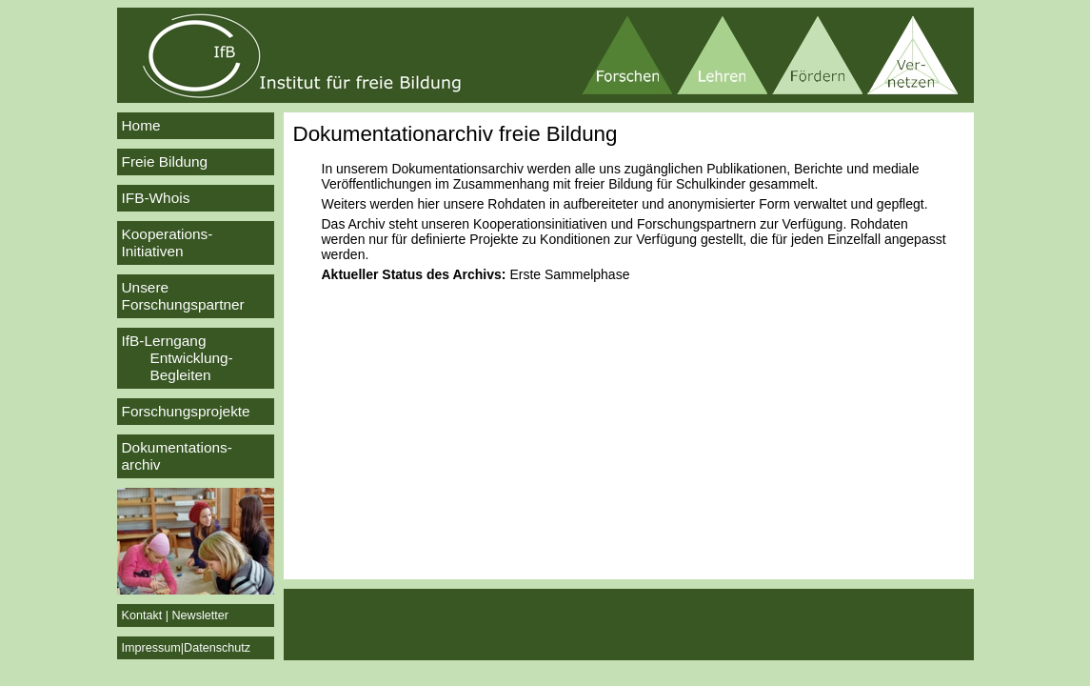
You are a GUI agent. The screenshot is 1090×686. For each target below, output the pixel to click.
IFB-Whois (156, 198)
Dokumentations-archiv (177, 456)
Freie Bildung (165, 161)
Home (141, 125)
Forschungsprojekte (186, 411)
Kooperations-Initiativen (167, 242)
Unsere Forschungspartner (183, 296)
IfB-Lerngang (195, 358)
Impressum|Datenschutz (186, 648)
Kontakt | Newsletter (175, 615)
